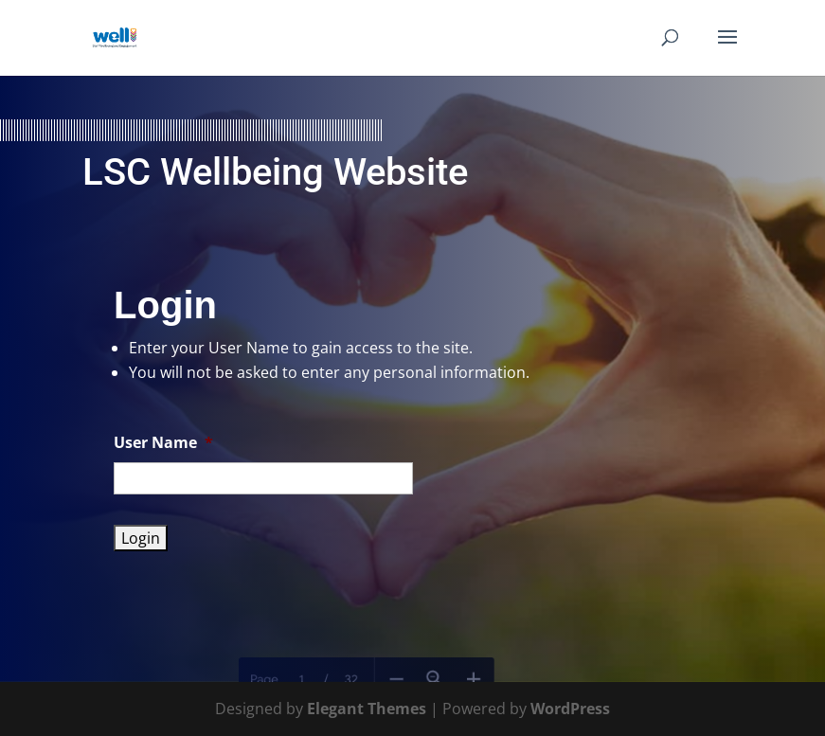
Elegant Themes (366, 708)
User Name (163, 443)
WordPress (570, 708)
